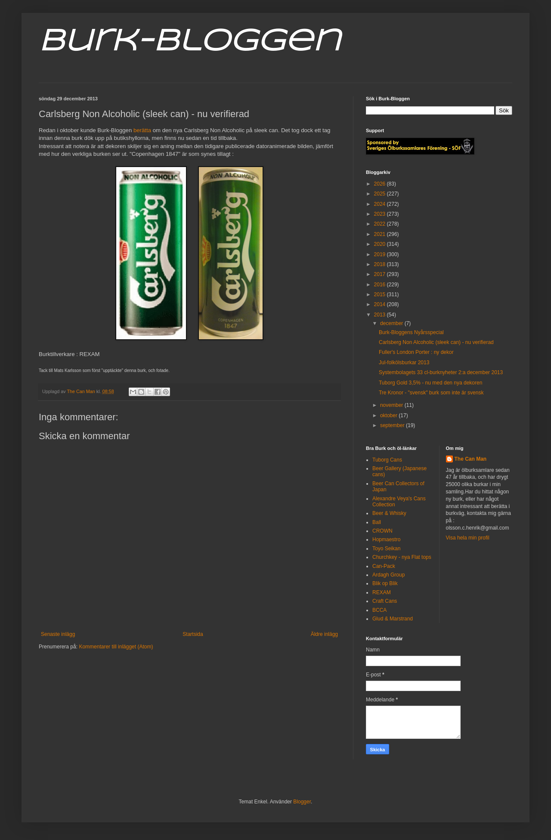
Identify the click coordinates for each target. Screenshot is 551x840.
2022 (380, 224)
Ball (376, 522)
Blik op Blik (385, 583)
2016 (380, 285)
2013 (380, 315)
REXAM (381, 592)
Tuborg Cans (387, 460)
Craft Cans (384, 601)
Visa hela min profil (467, 538)
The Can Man (471, 459)
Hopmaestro (386, 539)
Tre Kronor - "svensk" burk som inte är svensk (431, 393)
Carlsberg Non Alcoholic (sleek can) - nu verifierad (436, 342)
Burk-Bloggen (190, 42)
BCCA (379, 610)
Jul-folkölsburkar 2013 (404, 363)
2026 (380, 184)
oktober (389, 415)
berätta (142, 130)
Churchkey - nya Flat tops (401, 557)
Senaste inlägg (58, 634)
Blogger (302, 802)
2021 (380, 234)
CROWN (382, 531)
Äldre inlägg (324, 634)
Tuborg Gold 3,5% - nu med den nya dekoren (430, 383)
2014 (380, 304)
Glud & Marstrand (392, 619)
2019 (380, 254)
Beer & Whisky (389, 513)
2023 (380, 214)
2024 (380, 204)
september (393, 425)
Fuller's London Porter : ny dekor (416, 352)
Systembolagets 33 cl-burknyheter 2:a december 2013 (441, 372)
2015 (380, 294)
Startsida (193, 634)
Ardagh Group (388, 575)
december (392, 323)
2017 (380, 274)
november (392, 405)
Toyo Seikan (386, 549)
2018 (380, 264)
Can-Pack (383, 566)
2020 (380, 244)
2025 (380, 194)
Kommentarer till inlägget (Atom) (116, 647)
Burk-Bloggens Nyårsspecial (411, 332)
